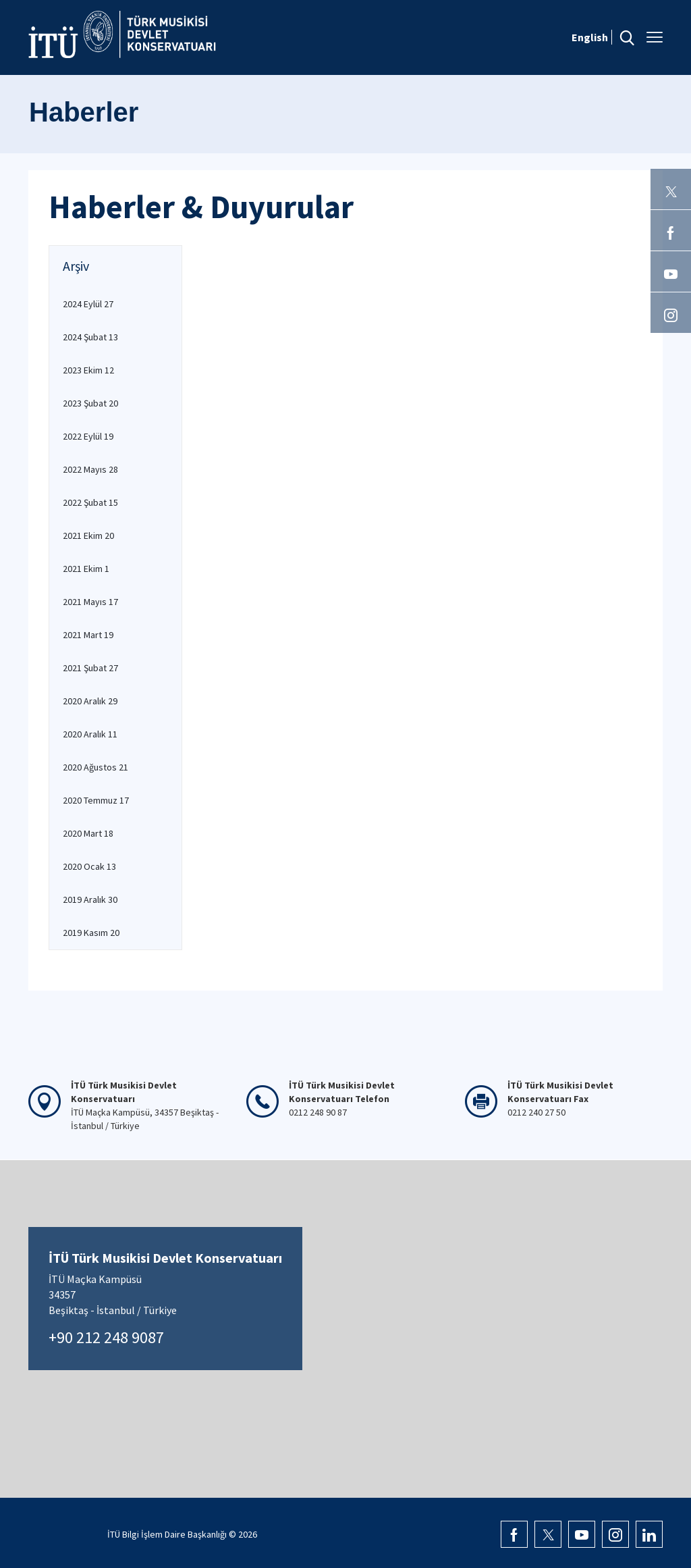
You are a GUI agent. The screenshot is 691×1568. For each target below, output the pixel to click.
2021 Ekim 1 (86, 569)
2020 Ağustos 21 (95, 767)
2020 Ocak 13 (89, 866)
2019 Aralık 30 (90, 899)
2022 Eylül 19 (88, 436)
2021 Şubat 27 (90, 668)
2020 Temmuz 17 (96, 800)
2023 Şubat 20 (90, 403)
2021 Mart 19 (88, 635)
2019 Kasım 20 (91, 932)
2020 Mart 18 (88, 833)
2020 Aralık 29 (90, 701)
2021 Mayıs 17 (90, 602)
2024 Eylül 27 (88, 304)
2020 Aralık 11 (90, 734)
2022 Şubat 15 (90, 502)
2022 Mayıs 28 (90, 469)
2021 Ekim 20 (88, 535)
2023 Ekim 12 (88, 370)
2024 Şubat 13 (90, 337)
